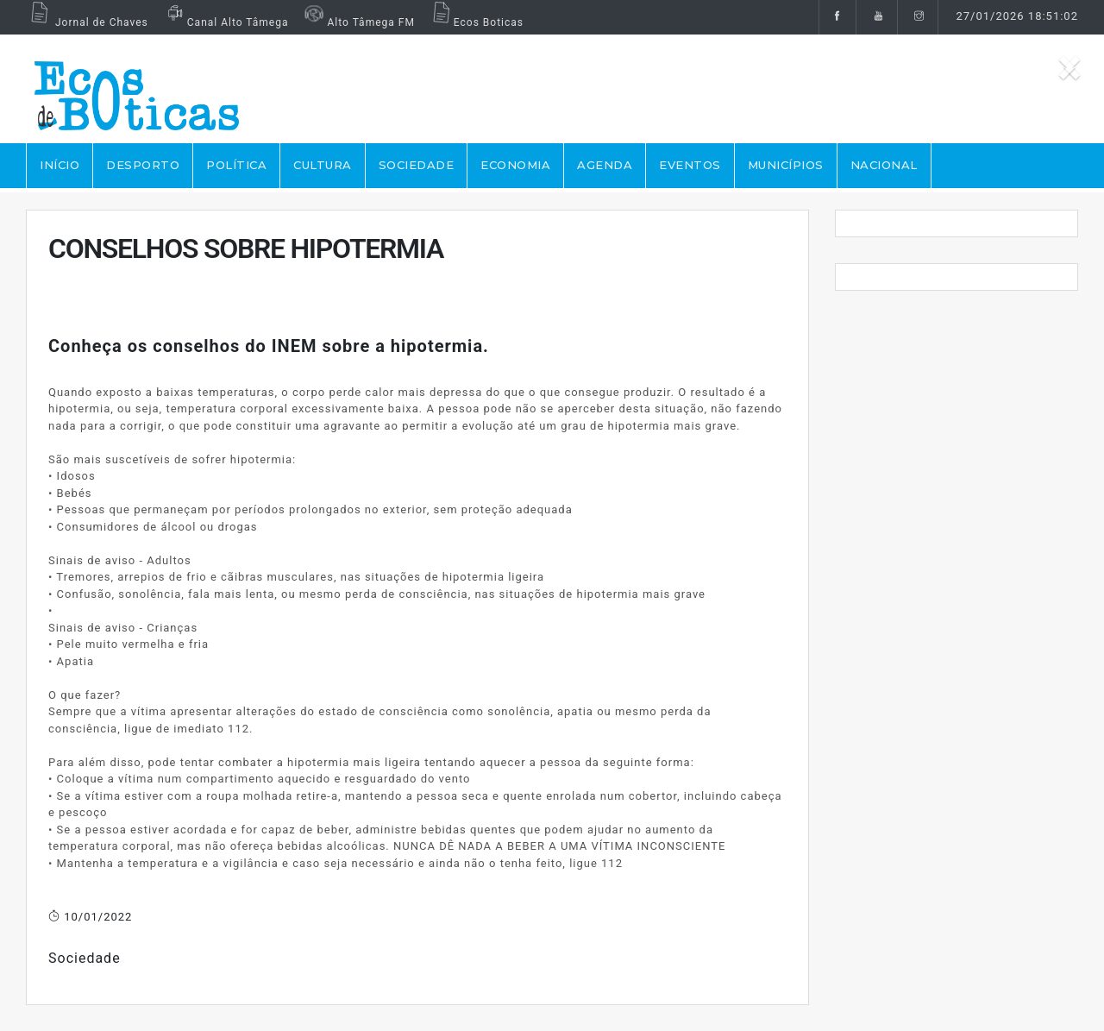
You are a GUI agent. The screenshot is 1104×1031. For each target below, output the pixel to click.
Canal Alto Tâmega (225, 22)
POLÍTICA (236, 165)
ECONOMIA (515, 165)
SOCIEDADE (417, 165)
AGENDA (604, 165)
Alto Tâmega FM (357, 22)
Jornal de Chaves (87, 22)
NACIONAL (884, 165)
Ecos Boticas (476, 22)
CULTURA (322, 165)
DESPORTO (142, 165)
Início (59, 165)
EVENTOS (690, 165)
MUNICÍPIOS (786, 165)
